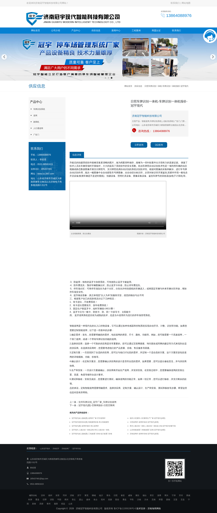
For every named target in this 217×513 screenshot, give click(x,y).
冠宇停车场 (76, 449)
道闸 (33, 115)
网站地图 (186, 3)
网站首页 (35, 30)
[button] (105, 78)
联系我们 (175, 3)
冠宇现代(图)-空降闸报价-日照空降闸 (96, 405)
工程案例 (136, 30)
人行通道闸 (36, 128)
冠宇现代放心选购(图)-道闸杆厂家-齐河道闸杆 (88, 418)
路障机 (34, 122)
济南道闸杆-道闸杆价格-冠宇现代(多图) (144, 434)
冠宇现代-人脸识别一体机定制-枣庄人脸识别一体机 (90, 430)
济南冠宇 (56, 449)
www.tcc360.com (45, 174)
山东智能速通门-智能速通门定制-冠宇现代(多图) (147, 430)
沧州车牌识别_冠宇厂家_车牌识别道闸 (97, 402)
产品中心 (75, 30)
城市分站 (33, 495)
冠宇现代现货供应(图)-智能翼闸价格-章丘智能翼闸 (90, 422)
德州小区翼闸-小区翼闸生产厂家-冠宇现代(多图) (147, 418)
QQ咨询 (159, 145)
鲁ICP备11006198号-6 (125, 508)
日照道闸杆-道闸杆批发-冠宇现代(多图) (144, 422)
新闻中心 (116, 30)
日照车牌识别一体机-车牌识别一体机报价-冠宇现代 (166, 86)
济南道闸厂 (66, 449)
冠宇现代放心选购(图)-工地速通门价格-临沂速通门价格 (92, 434)
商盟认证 (156, 30)
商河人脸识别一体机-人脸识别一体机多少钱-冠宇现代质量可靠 (153, 426)
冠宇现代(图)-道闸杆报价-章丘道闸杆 (85, 426)
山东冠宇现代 (45, 449)
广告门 (34, 134)
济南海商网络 (154, 508)
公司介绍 (55, 30)
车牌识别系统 (37, 109)
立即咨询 (139, 145)
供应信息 (95, 30)
